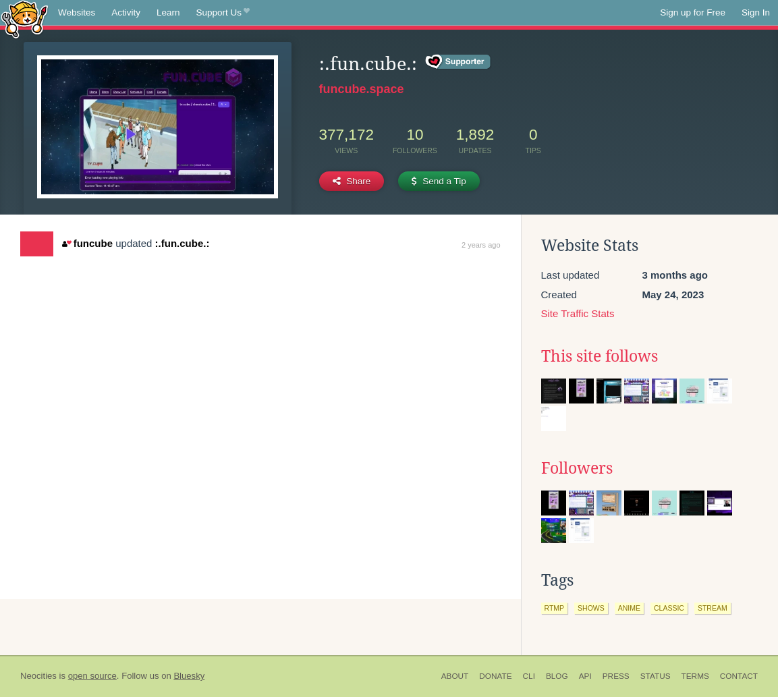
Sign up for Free (692, 12)
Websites (76, 12)
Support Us (223, 12)
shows (591, 608)
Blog (557, 676)
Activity (125, 12)
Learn (168, 12)
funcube (87, 243)
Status (655, 676)
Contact (739, 676)
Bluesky (188, 676)
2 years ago (481, 245)
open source (92, 676)
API (585, 676)
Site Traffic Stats (578, 313)
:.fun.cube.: (182, 243)
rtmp (555, 608)
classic (669, 608)
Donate (495, 676)
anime (629, 608)
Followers (577, 468)
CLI (529, 676)
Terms (695, 676)
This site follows (599, 356)
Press (616, 676)
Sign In (756, 12)
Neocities (38, 676)
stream (712, 608)
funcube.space (361, 89)
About (455, 676)
